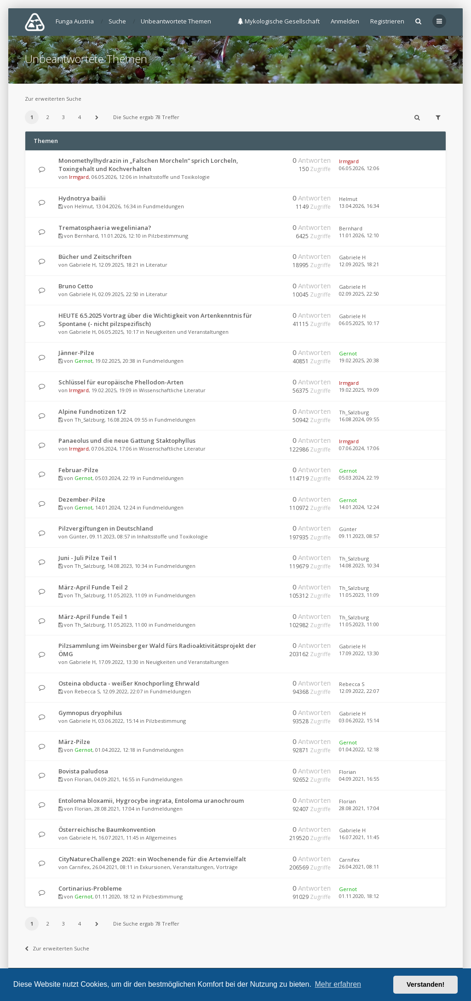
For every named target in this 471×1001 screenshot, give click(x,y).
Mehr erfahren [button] (338, 984)
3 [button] (63, 117)
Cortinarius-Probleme (90, 888)
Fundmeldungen (163, 206)
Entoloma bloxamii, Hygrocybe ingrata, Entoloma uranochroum (151, 800)
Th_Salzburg (89, 419)
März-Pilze (74, 742)
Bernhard (86, 235)
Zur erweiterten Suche (53, 98)
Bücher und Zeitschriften (95, 256)
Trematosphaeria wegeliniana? (104, 227)
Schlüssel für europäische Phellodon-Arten (121, 382)
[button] (96, 117)
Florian (83, 779)
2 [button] (47, 117)
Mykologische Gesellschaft (279, 21)
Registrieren (387, 21)
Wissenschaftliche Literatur (172, 390)
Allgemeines (161, 837)
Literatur (156, 264)
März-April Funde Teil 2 (92, 587)
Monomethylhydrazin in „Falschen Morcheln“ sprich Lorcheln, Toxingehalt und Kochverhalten (148, 164)
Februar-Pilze (78, 470)
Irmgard (79, 176)
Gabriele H (82, 264)
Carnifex (79, 867)
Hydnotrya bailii (82, 198)
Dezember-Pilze (81, 499)
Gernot (83, 360)
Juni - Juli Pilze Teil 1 (87, 558)
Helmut (84, 206)
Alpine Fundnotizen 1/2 (92, 411)
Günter (78, 536)
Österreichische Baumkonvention (106, 829)
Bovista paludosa (83, 771)
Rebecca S (87, 691)
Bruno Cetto (75, 286)
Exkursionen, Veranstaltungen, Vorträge (189, 867)
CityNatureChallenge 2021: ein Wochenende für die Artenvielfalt (152, 859)
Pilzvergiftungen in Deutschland (105, 528)
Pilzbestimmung (168, 235)
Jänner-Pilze (76, 353)
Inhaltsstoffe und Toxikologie (174, 176)
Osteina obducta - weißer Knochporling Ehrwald (129, 683)
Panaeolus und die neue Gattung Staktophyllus (126, 440)
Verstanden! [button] (425, 984)
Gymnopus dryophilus (90, 713)
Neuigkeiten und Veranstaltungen (187, 331)
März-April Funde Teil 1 (92, 616)
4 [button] (79, 117)
